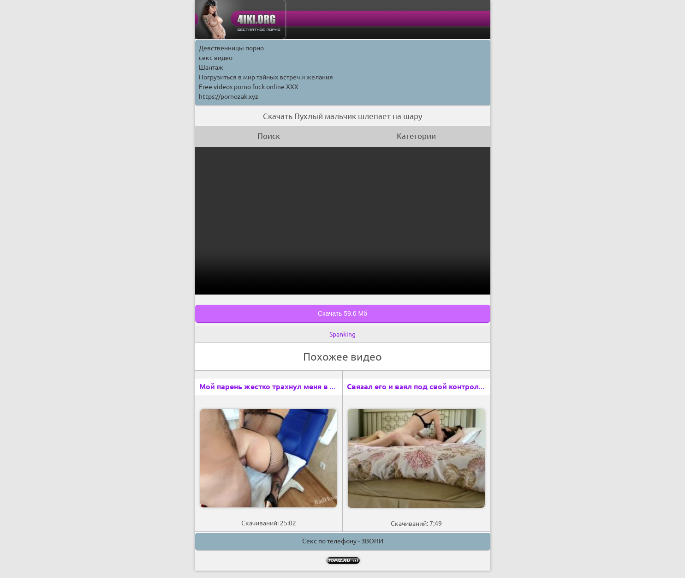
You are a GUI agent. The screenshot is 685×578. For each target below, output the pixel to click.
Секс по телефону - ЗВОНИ (342, 541)
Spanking (342, 334)
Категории (416, 136)
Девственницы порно (231, 48)
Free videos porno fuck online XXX (248, 86)
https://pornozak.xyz (228, 96)
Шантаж (211, 67)
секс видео (215, 57)
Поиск (268, 136)
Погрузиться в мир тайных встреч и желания (266, 77)
